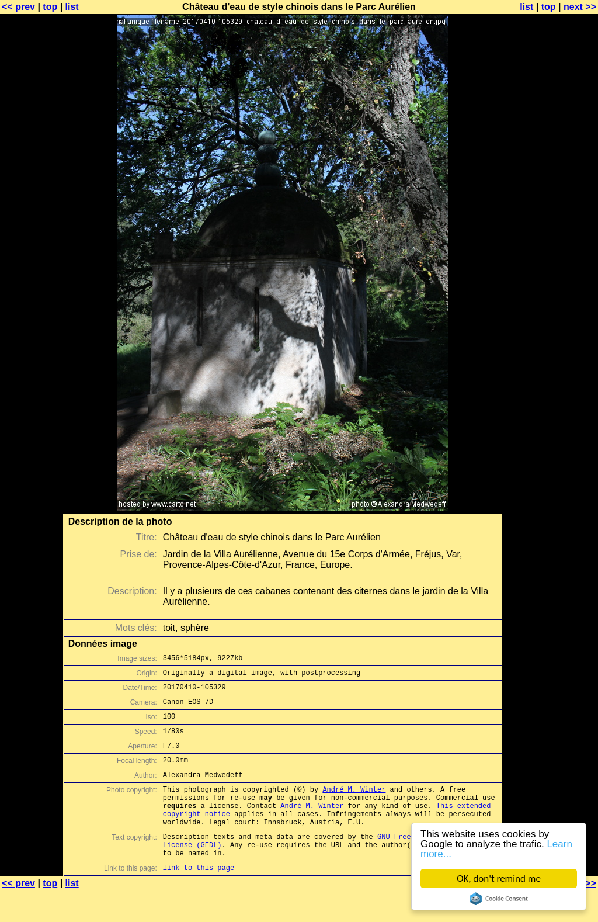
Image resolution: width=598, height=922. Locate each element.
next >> (580, 7)
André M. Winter (353, 807)
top (50, 7)
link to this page (198, 899)
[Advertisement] (550, 289)
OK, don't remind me (499, 878)
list (72, 7)
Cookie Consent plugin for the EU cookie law (499, 898)
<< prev (18, 7)
